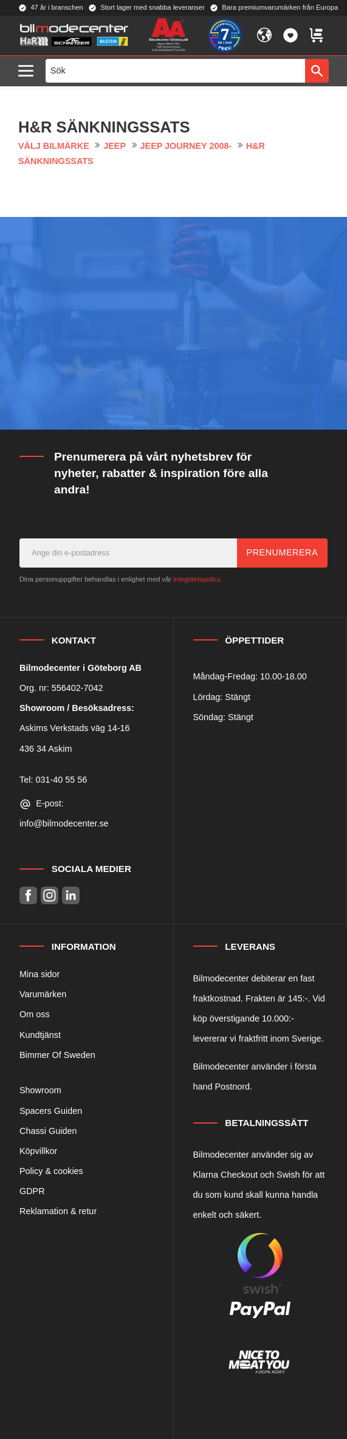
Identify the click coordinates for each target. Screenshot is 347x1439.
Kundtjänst (40, 1035)
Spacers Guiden (50, 1111)
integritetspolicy (196, 579)
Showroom (40, 1090)
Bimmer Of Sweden (57, 1055)
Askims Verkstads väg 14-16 (74, 728)
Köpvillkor (38, 1151)
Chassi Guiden (48, 1131)
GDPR (32, 1191)
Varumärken (42, 994)
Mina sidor (39, 974)
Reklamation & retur (58, 1211)
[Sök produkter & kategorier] (176, 70)
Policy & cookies (51, 1171)
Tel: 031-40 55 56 (53, 780)
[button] (29, 71)
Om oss (34, 1014)
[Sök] (317, 70)
